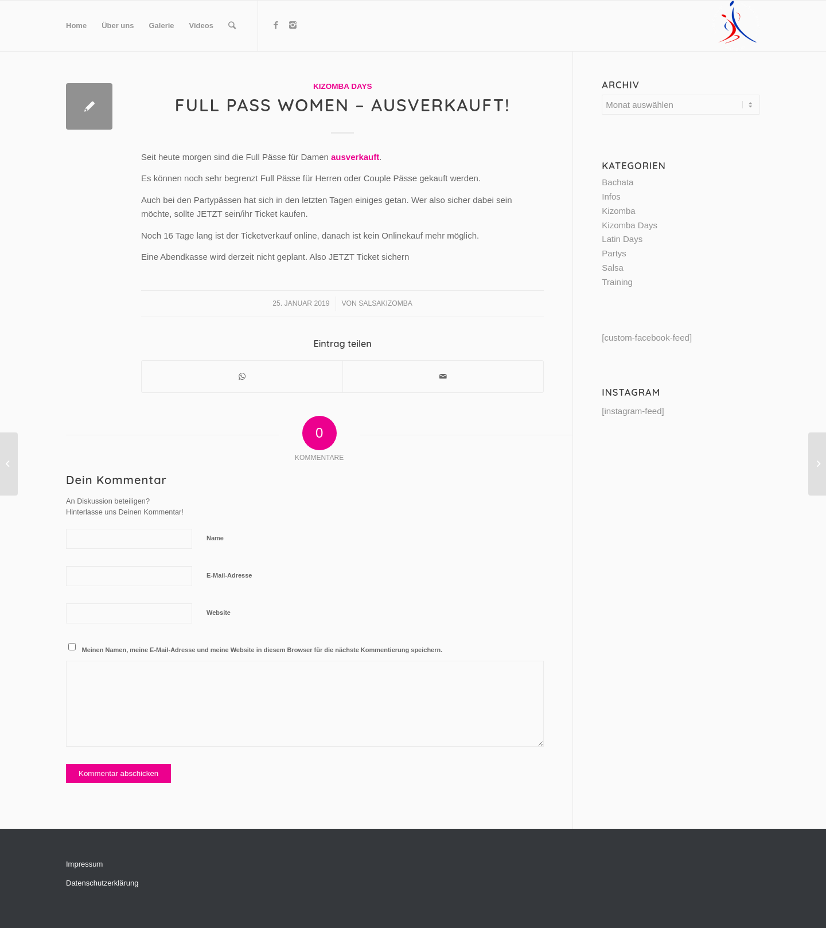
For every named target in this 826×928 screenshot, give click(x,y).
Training (617, 282)
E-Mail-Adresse (229, 575)
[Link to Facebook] (276, 25)
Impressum (84, 864)
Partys (614, 253)
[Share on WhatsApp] (242, 376)
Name (215, 538)
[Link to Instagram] (293, 25)
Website (218, 612)
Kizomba (618, 211)
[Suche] (232, 26)
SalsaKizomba (385, 303)
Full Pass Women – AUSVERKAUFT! (343, 105)
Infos (611, 196)
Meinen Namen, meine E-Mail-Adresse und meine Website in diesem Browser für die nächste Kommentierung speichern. (262, 649)
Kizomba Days (342, 86)
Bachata (617, 182)
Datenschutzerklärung (102, 883)
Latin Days (622, 239)
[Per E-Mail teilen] (443, 376)
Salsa (613, 267)
